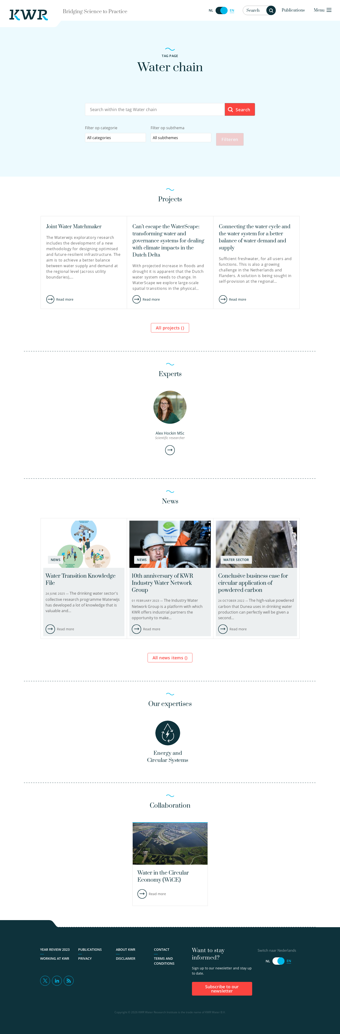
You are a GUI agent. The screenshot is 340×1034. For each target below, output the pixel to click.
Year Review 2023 (55, 950)
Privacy (85, 959)
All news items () (170, 658)
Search (238, 110)
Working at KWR (54, 959)
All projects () (170, 328)
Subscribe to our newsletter (222, 990)
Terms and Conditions (164, 962)
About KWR (125, 950)
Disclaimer (125, 959)
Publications (293, 10)
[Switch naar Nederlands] (221, 10)
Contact (161, 950)
